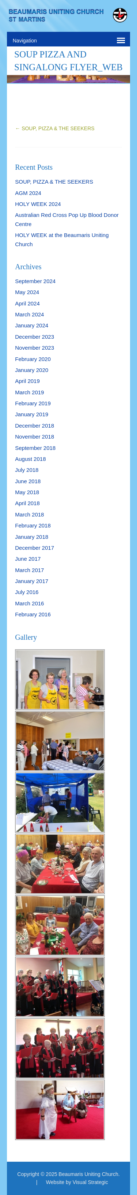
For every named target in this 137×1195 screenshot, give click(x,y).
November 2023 (34, 348)
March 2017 (29, 570)
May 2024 (27, 292)
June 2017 (28, 559)
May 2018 (27, 492)
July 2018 (26, 470)
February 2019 (33, 403)
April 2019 (27, 381)
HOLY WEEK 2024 (38, 204)
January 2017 (31, 581)
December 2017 (34, 548)
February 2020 (33, 359)
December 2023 (34, 337)
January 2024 (31, 325)
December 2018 (34, 425)
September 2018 (35, 448)
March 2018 (29, 514)
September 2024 (35, 281)
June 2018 (28, 481)
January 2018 (31, 537)
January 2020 (31, 370)
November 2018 (34, 436)
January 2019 (31, 414)
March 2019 (29, 392)
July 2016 (26, 592)
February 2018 (33, 525)
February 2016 (33, 614)
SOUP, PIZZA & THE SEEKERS (54, 128)
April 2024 (27, 303)
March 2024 (29, 314)
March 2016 (29, 603)
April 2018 (27, 503)
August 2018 (30, 459)
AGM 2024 (28, 193)
